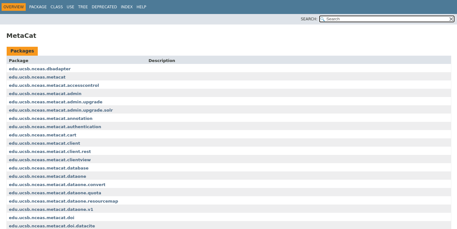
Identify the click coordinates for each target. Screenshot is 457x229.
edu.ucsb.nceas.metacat (37, 77)
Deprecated (104, 7)
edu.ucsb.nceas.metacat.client (44, 143)
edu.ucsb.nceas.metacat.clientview (50, 159)
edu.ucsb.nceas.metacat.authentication (55, 126)
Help (141, 7)
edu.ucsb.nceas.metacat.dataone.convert (57, 184)
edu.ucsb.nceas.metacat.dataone (47, 176)
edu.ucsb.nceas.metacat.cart (42, 135)
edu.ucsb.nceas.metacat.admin (45, 93)
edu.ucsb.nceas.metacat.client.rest (50, 151)
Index (127, 7)
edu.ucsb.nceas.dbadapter (40, 68)
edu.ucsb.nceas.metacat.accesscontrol (54, 85)
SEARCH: (309, 19)
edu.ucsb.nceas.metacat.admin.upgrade (56, 102)
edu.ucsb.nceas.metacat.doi (41, 217)
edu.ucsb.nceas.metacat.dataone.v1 (51, 209)
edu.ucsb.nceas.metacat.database (49, 168)
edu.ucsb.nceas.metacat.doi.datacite (52, 226)
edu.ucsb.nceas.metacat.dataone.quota (55, 193)
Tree (83, 7)
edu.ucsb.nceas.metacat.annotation (51, 118)
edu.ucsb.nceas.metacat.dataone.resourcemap (63, 201)
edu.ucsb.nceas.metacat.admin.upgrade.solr (61, 110)
